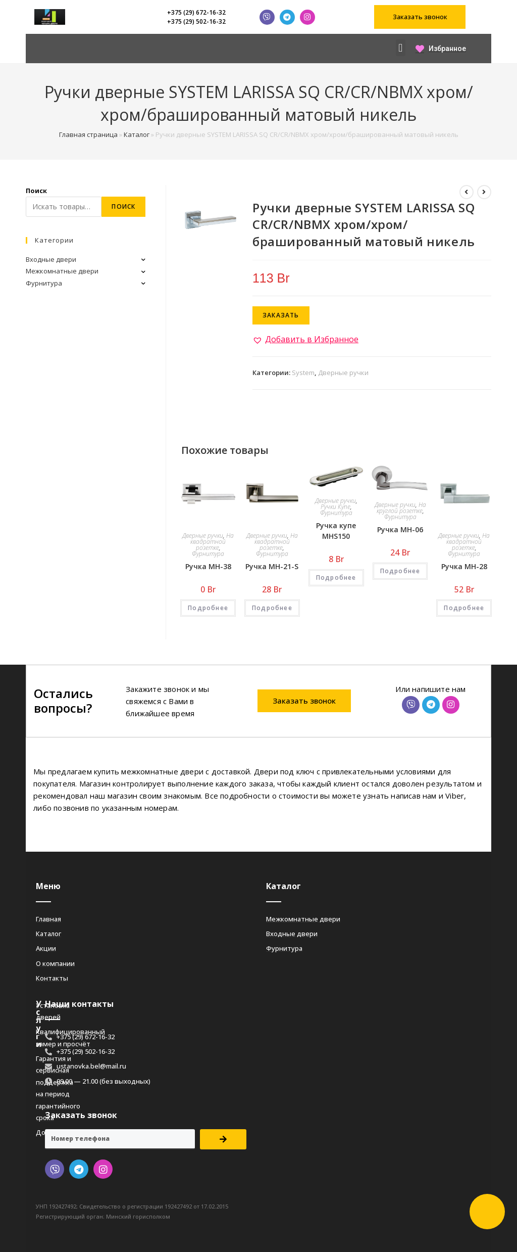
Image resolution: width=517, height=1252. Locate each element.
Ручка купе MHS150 (336, 531)
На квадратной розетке (212, 541)
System (303, 372)
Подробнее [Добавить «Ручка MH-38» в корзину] (208, 608)
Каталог (136, 134)
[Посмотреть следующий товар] (484, 192)
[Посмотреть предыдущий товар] (466, 192)
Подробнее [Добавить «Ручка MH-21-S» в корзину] (272, 608)
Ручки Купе (335, 506)
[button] (420, 17)
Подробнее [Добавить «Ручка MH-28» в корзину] (464, 608)
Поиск (36, 190)
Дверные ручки (343, 372)
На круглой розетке (401, 507)
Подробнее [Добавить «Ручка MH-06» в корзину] (400, 571)
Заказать (281, 315)
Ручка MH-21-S (271, 566)
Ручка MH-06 (400, 529)
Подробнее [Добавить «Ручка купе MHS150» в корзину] (336, 577)
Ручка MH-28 (464, 566)
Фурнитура (208, 553)
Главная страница (88, 134)
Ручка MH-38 (208, 566)
